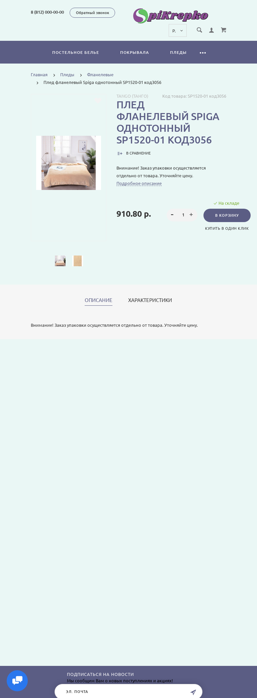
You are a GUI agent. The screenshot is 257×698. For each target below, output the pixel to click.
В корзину (227, 215)
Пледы (178, 52)
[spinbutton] (182, 215)
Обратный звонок (92, 13)
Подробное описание (139, 183)
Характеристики (150, 300)
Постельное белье (75, 52)
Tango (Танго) (132, 96)
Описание (98, 300)
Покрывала (134, 52)
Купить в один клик (227, 228)
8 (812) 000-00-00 (47, 12)
